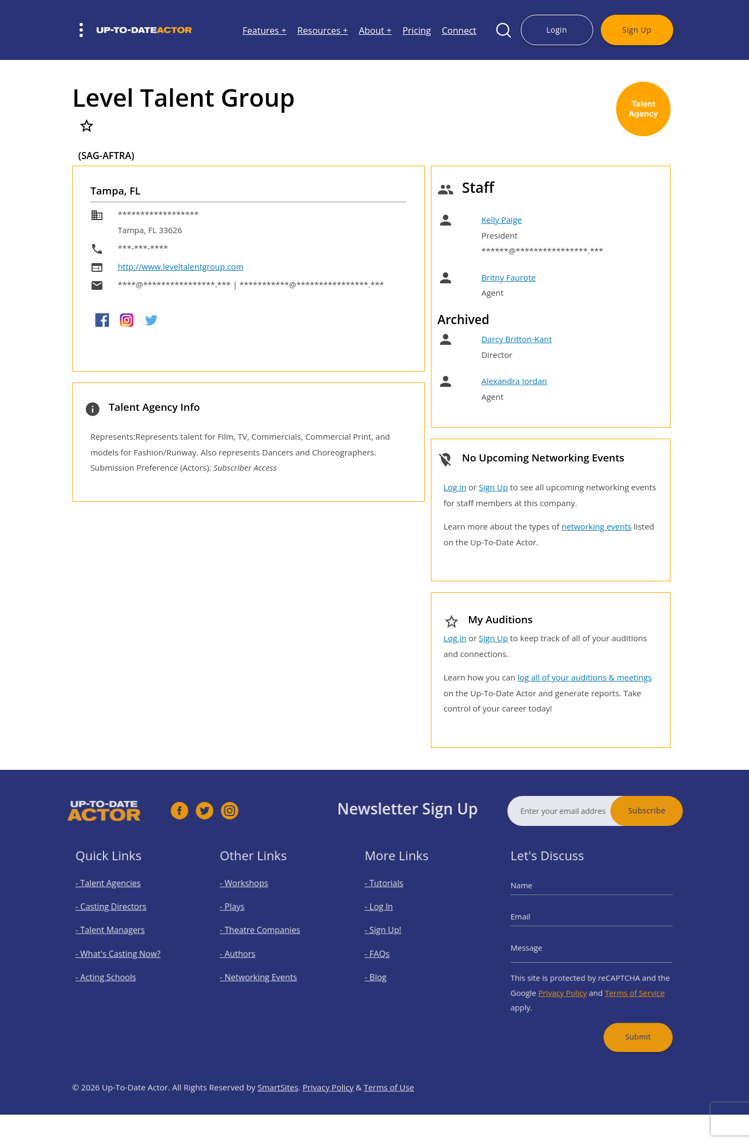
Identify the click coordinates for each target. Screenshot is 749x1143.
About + (375, 30)
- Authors (246, 952)
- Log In (387, 914)
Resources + (322, 30)
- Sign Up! (391, 933)
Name (535, 896)
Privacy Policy (568, 984)
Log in (454, 487)
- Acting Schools (111, 971)
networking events (597, 526)
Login (556, 30)
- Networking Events (263, 971)
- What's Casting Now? (121, 952)
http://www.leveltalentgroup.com (180, 266)
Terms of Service (626, 984)
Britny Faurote (509, 277)
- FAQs (386, 952)
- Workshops (251, 894)
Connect (459, 30)
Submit (629, 1021)
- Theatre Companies (264, 933)
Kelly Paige (502, 219)
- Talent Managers (115, 933)
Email (534, 922)
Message (539, 948)
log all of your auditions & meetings (584, 677)
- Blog (385, 971)
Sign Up (636, 30)
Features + (264, 30)
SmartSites (278, 1110)
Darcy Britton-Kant (517, 338)
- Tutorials (392, 894)
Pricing (417, 30)
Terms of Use (389, 1110)
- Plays (242, 914)
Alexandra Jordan (514, 380)
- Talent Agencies (113, 894)
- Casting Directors (115, 914)
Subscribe (671, 810)
